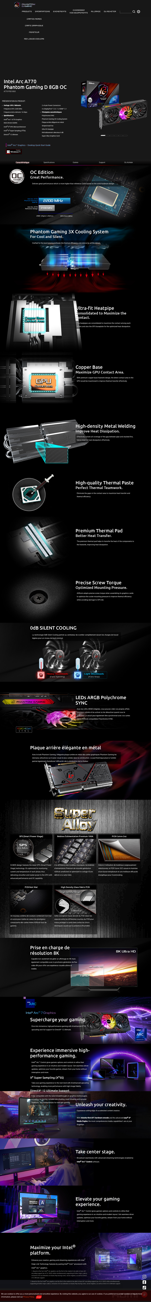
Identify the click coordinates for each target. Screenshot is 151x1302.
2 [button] (106, 136)
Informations (42, 11)
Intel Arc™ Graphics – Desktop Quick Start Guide (28, 145)
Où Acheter (110, 11)
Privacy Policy (28, 1297)
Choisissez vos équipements (78, 11)
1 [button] (101, 136)
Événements (59, 11)
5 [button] (119, 136)
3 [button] (110, 136)
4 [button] (114, 136)
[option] (114, 105)
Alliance (96, 11)
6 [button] (123, 136)
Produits (27, 11)
